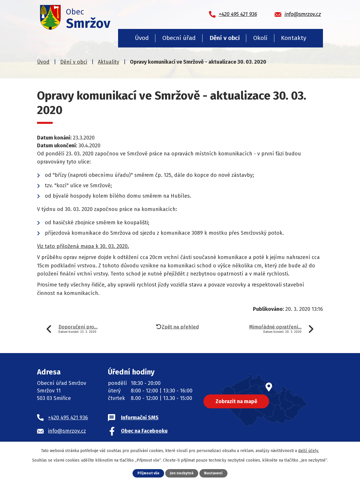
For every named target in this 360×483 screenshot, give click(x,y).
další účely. (308, 450)
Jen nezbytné (182, 473)
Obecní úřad (179, 38)
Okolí (260, 38)
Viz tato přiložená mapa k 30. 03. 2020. (83, 246)
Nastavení (214, 473)
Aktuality (108, 62)
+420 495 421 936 (68, 417)
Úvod (142, 38)
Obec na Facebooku (144, 431)
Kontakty (293, 38)
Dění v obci (225, 38)
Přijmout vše (148, 473)
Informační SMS (140, 417)
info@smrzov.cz (67, 431)
